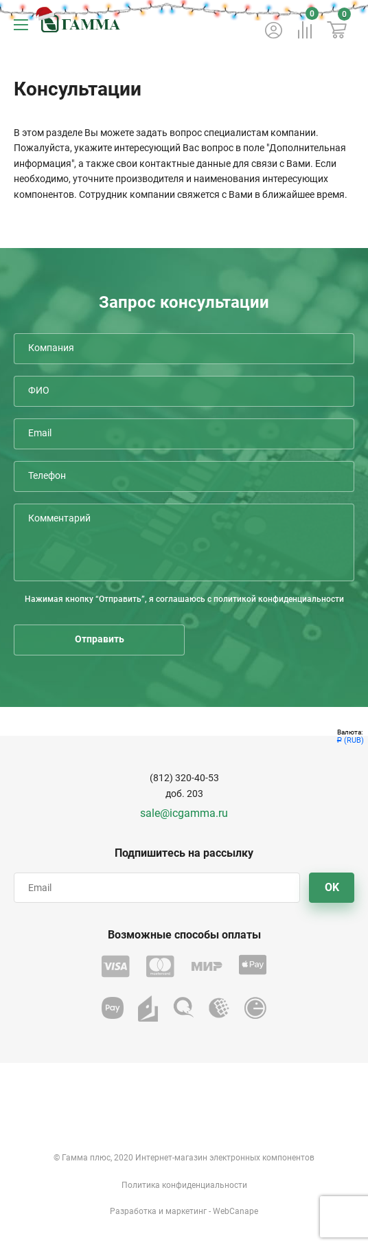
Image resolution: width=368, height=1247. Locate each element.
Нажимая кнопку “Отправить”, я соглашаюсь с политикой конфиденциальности (184, 599)
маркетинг (186, 1211)
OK (332, 887)
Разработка (133, 1211)
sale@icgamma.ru (184, 813)
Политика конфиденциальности (184, 1185)
